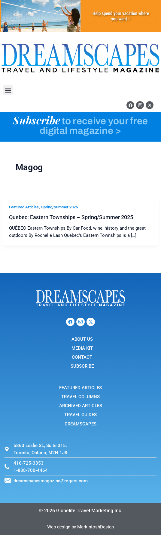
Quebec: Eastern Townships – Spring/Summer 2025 (71, 217)
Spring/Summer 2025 (59, 207)
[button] (8, 90)
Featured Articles (24, 207)
